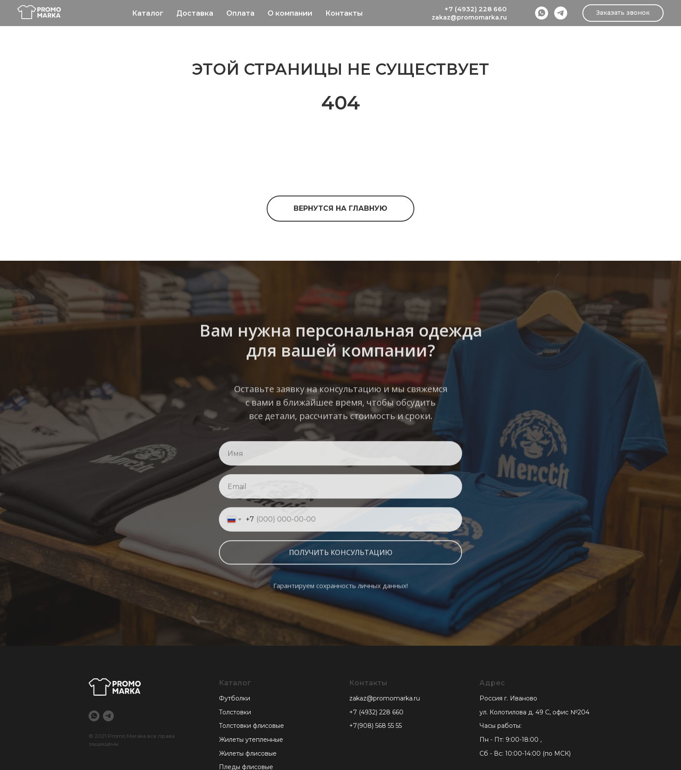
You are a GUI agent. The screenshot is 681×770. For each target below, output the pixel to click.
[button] (623, 13)
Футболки (234, 698)
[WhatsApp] (541, 13)
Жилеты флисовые (248, 753)
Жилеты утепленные (251, 739)
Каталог (147, 13)
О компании (290, 13)
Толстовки (235, 712)
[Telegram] (560, 13)
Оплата (240, 13)
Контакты (344, 13)
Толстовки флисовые (251, 726)
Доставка (194, 13)
